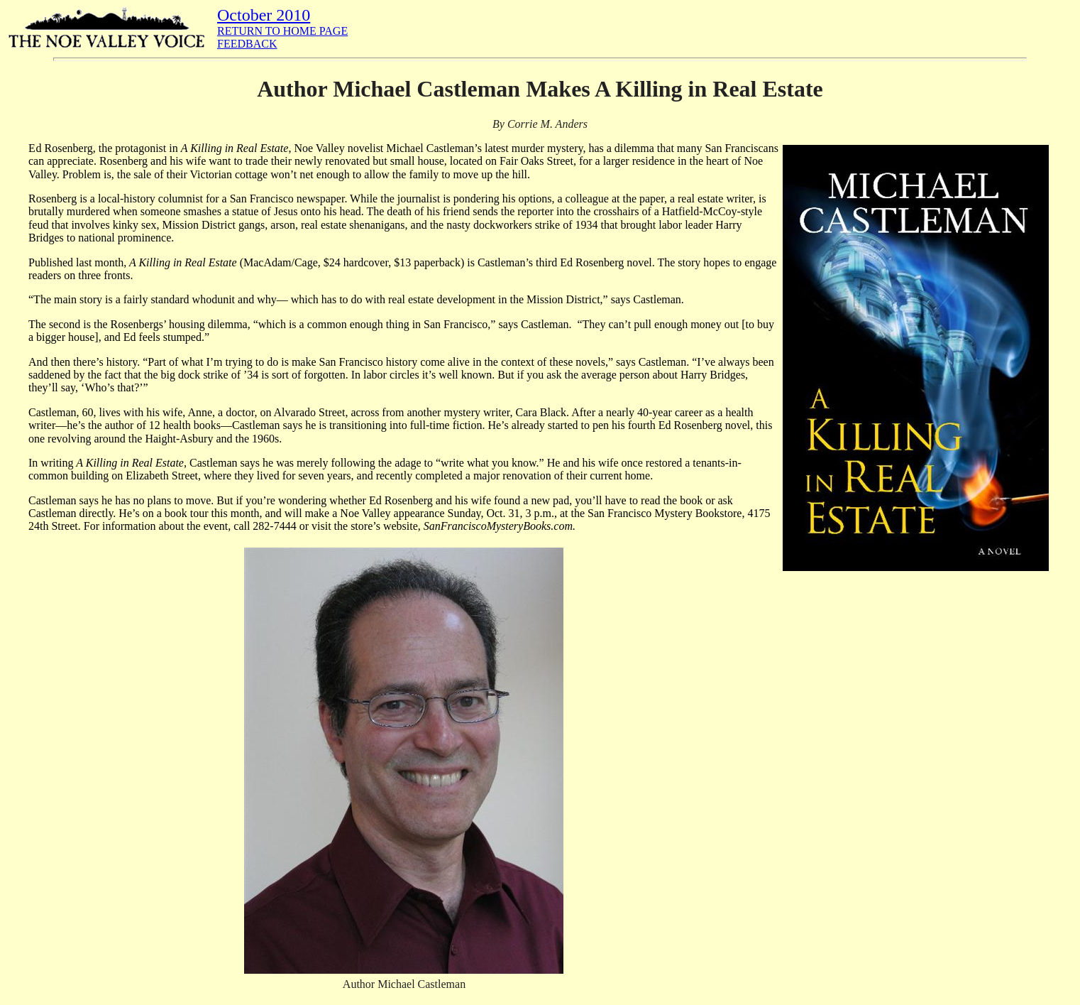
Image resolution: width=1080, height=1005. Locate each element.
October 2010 (263, 15)
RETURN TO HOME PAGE (282, 31)
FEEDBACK (247, 44)
